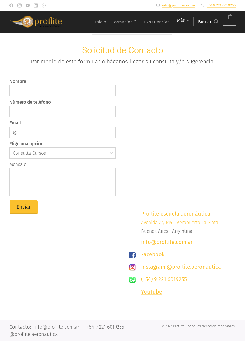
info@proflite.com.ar (178, 5)
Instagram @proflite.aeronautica (181, 267)
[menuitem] (114, 22)
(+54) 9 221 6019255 (164, 279)
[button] (194, 22)
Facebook (152, 254)
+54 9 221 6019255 (221, 5)
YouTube (151, 291)
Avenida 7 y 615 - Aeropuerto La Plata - (182, 223)
